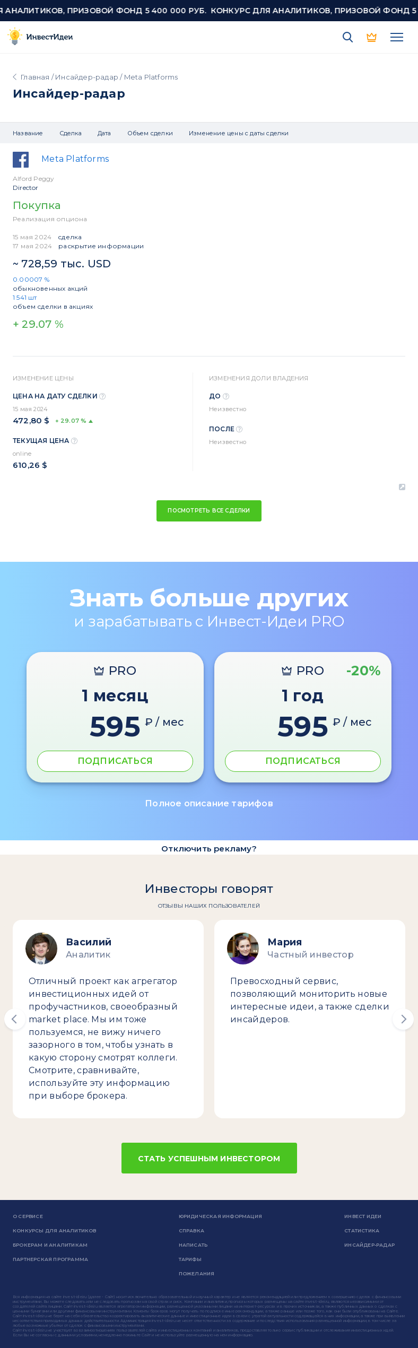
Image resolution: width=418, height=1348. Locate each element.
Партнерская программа (50, 1259)
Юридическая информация (220, 1216)
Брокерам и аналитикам (50, 1245)
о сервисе (28, 1216)
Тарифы (190, 1259)
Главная (35, 77)
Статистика (361, 1230)
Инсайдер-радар (86, 77)
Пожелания (197, 1273)
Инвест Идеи (362, 1216)
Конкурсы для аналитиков (55, 1230)
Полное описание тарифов (209, 803)
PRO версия (372, 37)
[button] (14, 1019)
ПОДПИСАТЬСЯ (115, 761)
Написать (193, 1245)
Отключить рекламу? (209, 848)
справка (191, 1230)
